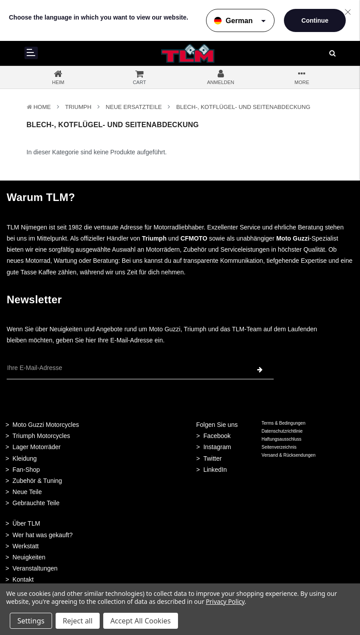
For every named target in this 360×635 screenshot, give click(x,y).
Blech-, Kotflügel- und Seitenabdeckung (243, 107)
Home (42, 107)
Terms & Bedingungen (283, 423)
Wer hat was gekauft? (42, 535)
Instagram (217, 446)
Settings (30, 621)
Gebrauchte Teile (36, 502)
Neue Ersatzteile (134, 107)
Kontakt (22, 579)
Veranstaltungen (34, 568)
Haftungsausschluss (282, 439)
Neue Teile (27, 491)
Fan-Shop (26, 469)
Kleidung (24, 458)
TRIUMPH (78, 107)
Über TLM (26, 523)
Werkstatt (25, 546)
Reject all (78, 621)
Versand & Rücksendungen (289, 455)
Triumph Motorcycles (41, 435)
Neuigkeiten (28, 557)
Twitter (212, 458)
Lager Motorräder (36, 446)
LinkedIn (215, 469)
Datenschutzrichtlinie (282, 431)
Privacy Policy (225, 601)
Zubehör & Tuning (37, 480)
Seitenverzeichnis (279, 447)
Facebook (217, 435)
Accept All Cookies (140, 621)
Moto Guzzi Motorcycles (45, 424)
